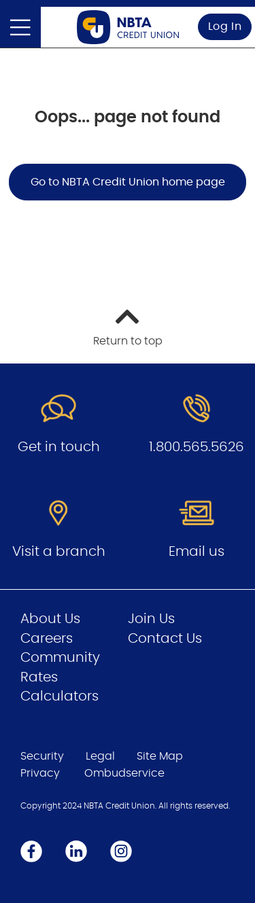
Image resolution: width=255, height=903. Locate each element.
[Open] (20, 27)
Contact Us (165, 638)
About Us (50, 619)
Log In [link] (225, 26)
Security (42, 756)
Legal (100, 756)
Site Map (160, 756)
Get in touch (59, 447)
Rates (39, 677)
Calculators (59, 696)
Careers (46, 638)
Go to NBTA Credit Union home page (128, 182)
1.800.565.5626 (196, 447)
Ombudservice (124, 773)
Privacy (40, 773)
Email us (196, 552)
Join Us (151, 619)
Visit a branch (58, 552)
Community (60, 658)
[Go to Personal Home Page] (128, 26)
